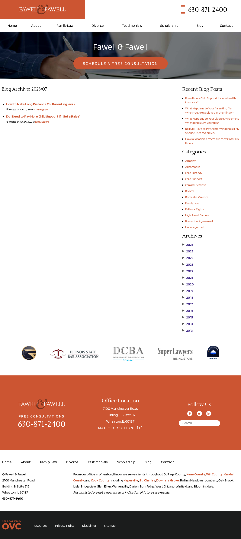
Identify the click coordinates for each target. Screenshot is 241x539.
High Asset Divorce (197, 215)
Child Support (41, 109)
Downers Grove (167, 480)
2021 (187, 278)
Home (12, 25)
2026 (188, 245)
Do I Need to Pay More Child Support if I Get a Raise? (43, 116)
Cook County (100, 480)
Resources (40, 525)
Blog (200, 25)
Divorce (98, 25)
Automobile (192, 167)
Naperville (131, 480)
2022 (187, 271)
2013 (187, 330)
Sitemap (110, 525)
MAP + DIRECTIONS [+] (120, 427)
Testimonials (132, 25)
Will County (214, 474)
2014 (187, 324)
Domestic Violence (196, 197)
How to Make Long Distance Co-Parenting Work (40, 104)
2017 (187, 304)
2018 (187, 297)
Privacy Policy (65, 525)
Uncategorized (194, 227)
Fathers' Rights (194, 209)
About (36, 25)
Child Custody (193, 173)
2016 (187, 311)
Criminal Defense (195, 185)
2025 (187, 251)
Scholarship (169, 25)
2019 (187, 291)
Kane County (195, 474)
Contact (226, 25)
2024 (188, 258)
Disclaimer (89, 525)
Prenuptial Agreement (199, 221)
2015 (187, 317)
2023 (187, 264)
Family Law (65, 25)
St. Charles (147, 480)
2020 (188, 284)
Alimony (190, 161)
